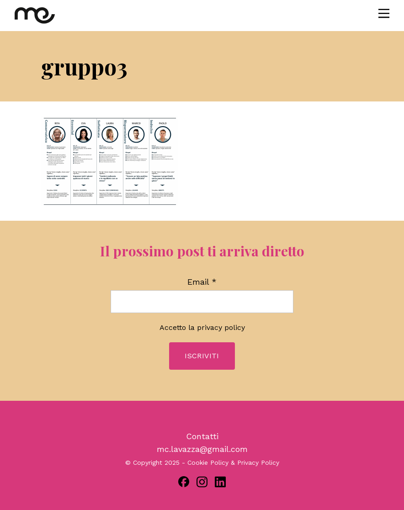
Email (202, 282)
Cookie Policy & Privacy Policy (233, 462)
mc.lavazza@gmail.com (202, 449)
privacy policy (221, 327)
